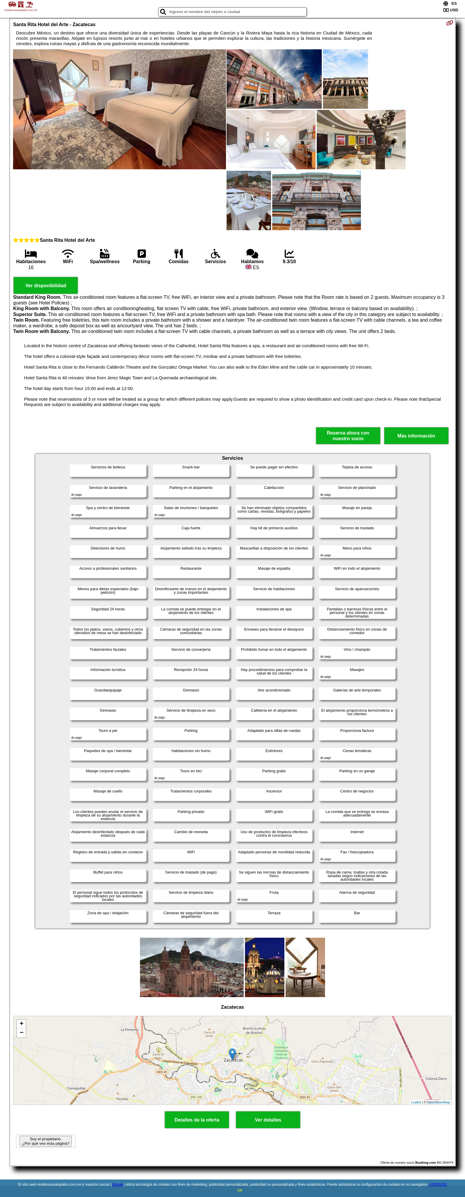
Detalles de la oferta (196, 1119)
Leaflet (416, 1102)
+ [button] (21, 1024)
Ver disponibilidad (45, 285)
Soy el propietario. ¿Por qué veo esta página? (45, 1141)
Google (117, 1184)
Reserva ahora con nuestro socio (348, 435)
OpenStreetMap (438, 1102)
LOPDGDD (438, 1184)
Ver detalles (268, 1119)
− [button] (21, 1033)
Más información (416, 435)
